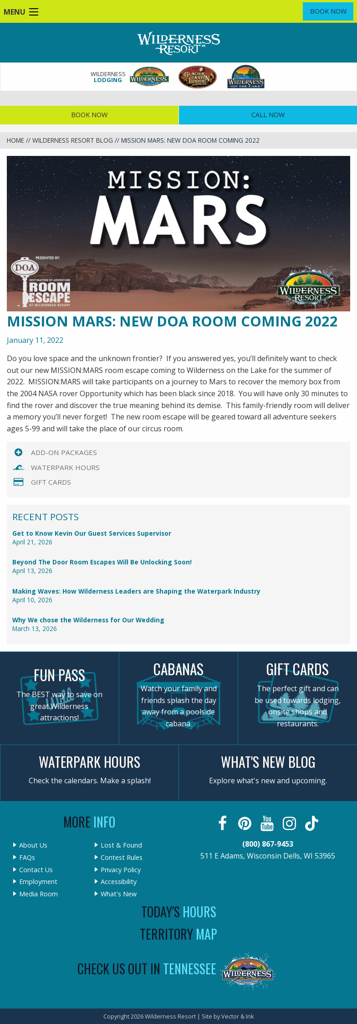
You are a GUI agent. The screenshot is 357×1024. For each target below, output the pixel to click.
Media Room (38, 894)
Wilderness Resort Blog (72, 140)
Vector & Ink (237, 1016)
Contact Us (36, 870)
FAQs (27, 857)
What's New (119, 894)
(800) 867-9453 (267, 844)
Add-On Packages (64, 452)
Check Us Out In (146, 968)
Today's (178, 911)
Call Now (268, 114)
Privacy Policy (121, 870)
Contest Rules (122, 857)
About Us (33, 845)
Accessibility (119, 882)
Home (15, 140)
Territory (178, 934)
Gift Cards (51, 481)
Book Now (328, 11)
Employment (38, 882)
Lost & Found (121, 845)
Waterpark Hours (65, 467)
